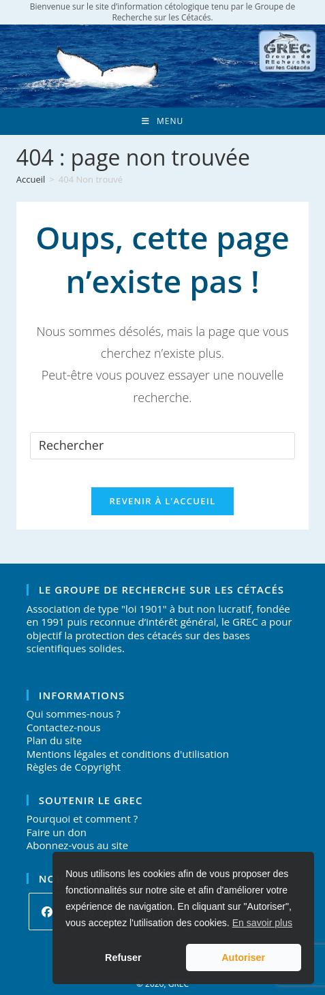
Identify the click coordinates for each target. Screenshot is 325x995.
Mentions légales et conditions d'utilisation (128, 754)
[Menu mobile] (162, 121)
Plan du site (54, 740)
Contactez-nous (64, 727)
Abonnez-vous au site (77, 845)
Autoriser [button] (243, 957)
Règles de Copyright (74, 767)
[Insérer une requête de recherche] (162, 445)
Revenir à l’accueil (162, 501)
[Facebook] (47, 911)
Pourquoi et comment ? (82, 818)
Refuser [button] (123, 957)
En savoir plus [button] (262, 922)
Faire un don (57, 832)
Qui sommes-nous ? (74, 713)
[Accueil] (31, 179)
